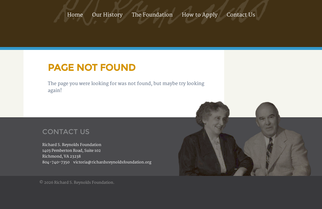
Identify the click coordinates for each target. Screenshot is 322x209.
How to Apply (199, 15)
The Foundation (152, 15)
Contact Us (241, 15)
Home (75, 15)
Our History (107, 15)
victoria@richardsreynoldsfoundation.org (112, 162)
